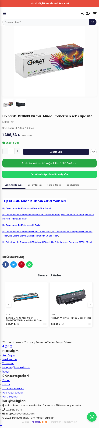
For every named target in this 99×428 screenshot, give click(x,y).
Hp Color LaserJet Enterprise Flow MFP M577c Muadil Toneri (31, 214)
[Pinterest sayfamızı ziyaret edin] (8, 346)
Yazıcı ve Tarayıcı (13, 388)
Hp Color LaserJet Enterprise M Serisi (21, 225)
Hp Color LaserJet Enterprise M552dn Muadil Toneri (26, 231)
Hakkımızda (9, 359)
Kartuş (6, 384)
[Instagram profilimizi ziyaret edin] (6, 346)
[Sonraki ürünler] (90, 304)
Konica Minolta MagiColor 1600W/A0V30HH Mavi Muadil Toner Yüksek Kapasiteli (24, 320)
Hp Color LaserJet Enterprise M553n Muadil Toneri (26, 242)
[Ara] (92, 22)
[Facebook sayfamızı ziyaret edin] (3, 346)
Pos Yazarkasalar (13, 392)
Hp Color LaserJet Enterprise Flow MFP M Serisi (26, 208)
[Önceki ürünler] (8, 304)
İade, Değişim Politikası (16, 367)
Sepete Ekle (56, 152)
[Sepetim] (95, 13)
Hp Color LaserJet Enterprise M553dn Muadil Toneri (33, 236)
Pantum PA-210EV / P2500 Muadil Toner (71, 318)
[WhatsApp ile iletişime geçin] (11, 346)
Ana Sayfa (8, 355)
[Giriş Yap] (82, 13)
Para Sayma (10, 396)
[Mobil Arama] (46, 22)
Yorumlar (8, 363)
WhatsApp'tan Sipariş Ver (49, 174)
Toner (6, 380)
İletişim (6, 371)
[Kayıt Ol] (88, 13)
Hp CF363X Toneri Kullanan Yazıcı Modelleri (35, 201)
